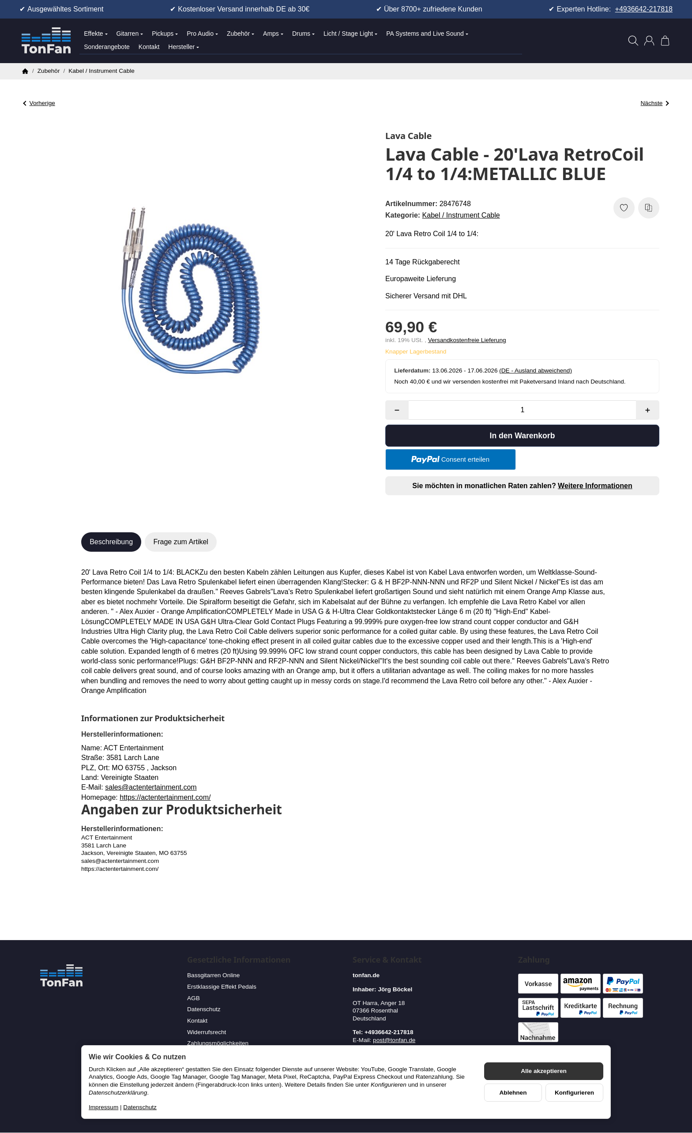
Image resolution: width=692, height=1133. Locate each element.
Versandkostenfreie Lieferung (467, 340)
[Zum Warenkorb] (665, 40)
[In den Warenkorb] (522, 436)
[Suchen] (633, 40)
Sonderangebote (107, 46)
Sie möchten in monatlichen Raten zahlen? (522, 485)
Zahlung (534, 960)
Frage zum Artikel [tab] (180, 542)
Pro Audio (202, 33)
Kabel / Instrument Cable (461, 215)
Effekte (95, 33)
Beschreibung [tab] (111, 542)
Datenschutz (140, 1107)
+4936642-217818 (644, 9)
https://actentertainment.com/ (165, 797)
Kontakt (149, 46)
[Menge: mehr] (647, 410)
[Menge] (522, 410)
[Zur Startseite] (46, 40)
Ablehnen (513, 1092)
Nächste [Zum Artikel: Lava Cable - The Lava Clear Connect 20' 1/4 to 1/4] (655, 103)
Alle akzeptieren (544, 1071)
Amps (273, 33)
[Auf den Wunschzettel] (624, 207)
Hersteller (183, 46)
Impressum (103, 1107)
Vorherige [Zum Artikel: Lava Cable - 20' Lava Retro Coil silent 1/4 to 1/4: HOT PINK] (39, 103)
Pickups (165, 33)
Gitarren (130, 33)
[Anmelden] (649, 40)
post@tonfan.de (394, 1040)
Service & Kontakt (387, 960)
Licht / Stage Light (350, 33)
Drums (303, 33)
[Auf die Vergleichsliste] (648, 207)
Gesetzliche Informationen (238, 960)
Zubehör (240, 33)
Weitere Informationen (595, 485)
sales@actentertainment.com (150, 787)
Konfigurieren (574, 1092)
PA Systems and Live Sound (427, 33)
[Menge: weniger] (397, 410)
